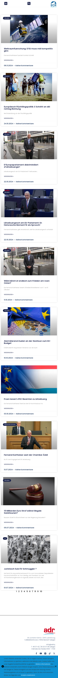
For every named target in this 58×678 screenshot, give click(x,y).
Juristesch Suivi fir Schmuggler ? (20, 570)
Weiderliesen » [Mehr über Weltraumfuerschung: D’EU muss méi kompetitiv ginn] (9, 62)
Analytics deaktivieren (28, 675)
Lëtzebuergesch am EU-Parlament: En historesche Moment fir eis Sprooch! (23, 225)
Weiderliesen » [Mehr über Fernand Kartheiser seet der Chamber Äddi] (9, 466)
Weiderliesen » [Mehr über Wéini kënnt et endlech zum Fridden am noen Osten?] (9, 296)
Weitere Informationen (43, 664)
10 (41, 593)
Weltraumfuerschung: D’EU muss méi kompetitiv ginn (28, 51)
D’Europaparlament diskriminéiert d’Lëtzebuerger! (21, 167)
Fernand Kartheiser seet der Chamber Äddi (26, 456)
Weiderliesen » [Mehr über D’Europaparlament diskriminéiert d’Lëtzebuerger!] (9, 178)
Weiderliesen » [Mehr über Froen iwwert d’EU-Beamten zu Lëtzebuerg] (9, 410)
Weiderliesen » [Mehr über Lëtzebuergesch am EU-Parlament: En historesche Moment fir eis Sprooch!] (9, 236)
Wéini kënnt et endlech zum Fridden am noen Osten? (27, 283)
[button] (5, 4)
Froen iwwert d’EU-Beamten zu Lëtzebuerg (25, 401)
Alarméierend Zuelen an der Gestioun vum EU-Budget (27, 344)
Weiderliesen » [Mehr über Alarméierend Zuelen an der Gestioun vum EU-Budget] (9, 354)
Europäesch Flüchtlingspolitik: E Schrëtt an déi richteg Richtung (27, 109)
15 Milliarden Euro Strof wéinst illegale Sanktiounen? (22, 513)
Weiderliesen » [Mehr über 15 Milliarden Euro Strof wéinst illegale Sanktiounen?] (9, 524)
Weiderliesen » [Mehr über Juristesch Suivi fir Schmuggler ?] (9, 584)
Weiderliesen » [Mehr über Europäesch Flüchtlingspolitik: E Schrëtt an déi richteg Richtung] (9, 120)
